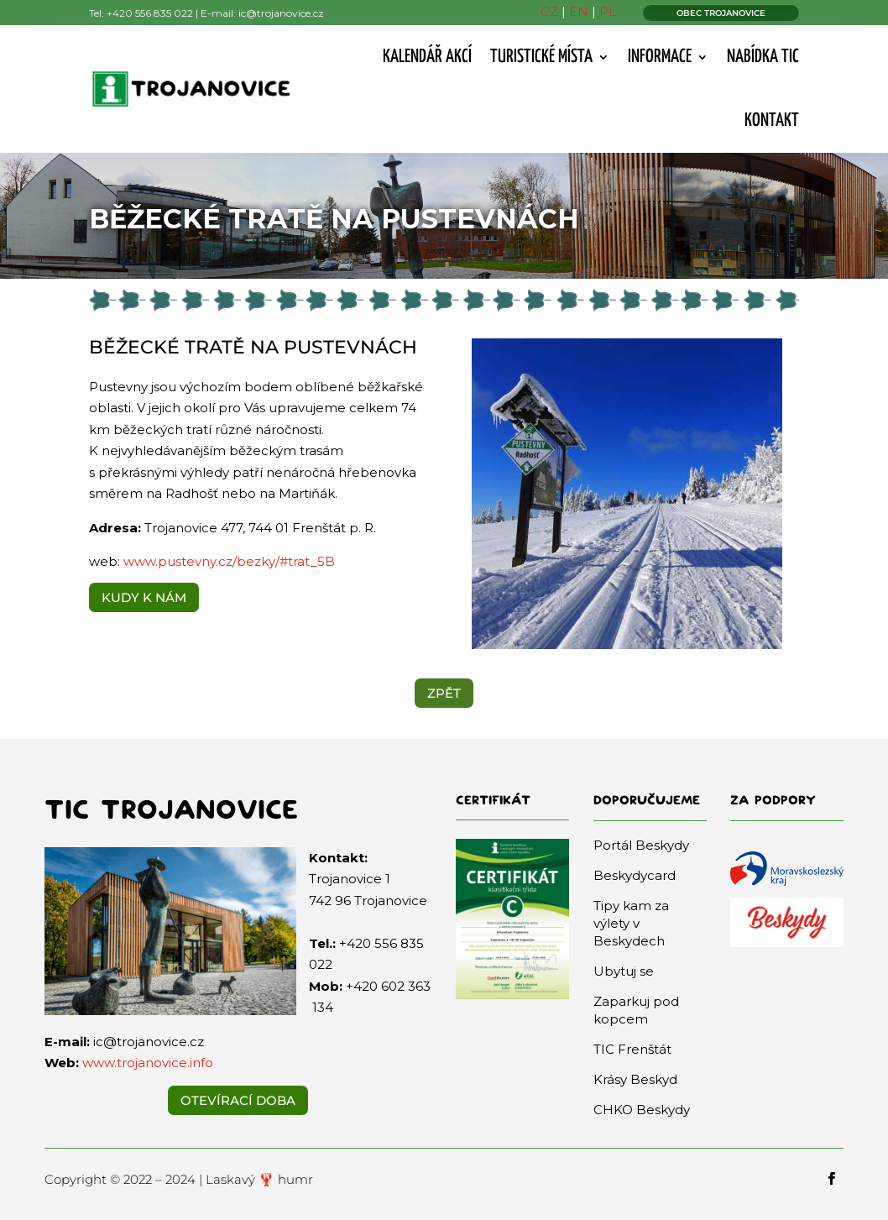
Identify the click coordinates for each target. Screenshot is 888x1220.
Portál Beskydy (641, 845)
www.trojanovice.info (147, 1063)
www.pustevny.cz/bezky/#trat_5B (227, 561)
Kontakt (771, 121)
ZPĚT (444, 693)
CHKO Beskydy (641, 1110)
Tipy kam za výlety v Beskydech (631, 923)
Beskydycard (634, 875)
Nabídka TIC (763, 57)
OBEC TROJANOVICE (720, 13)
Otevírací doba (237, 1100)
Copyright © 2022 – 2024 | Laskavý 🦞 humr (178, 1179)
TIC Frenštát (632, 1049)
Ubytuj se (623, 971)
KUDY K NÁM (144, 597)
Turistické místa (541, 57)
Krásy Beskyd (635, 1079)
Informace (660, 57)
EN (578, 11)
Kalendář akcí (427, 57)
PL (607, 11)
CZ (549, 11)
